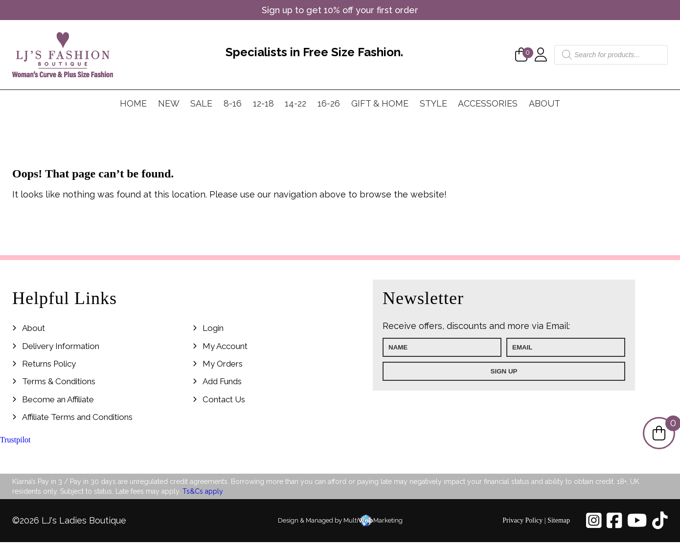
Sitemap (558, 520)
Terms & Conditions (58, 381)
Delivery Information (60, 346)
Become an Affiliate (58, 399)
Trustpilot (15, 440)
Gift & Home (379, 103)
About (544, 103)
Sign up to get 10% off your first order (340, 10)
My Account (225, 346)
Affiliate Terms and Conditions (77, 417)
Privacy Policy (522, 520)
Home (133, 103)
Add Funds (222, 381)
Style (433, 103)
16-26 (328, 103)
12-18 (263, 103)
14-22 (295, 103)
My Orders (223, 364)
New (169, 103)
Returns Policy (49, 364)
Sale (201, 103)
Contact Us (224, 399)
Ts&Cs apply (202, 491)
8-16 (233, 103)
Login (213, 328)
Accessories (488, 103)
